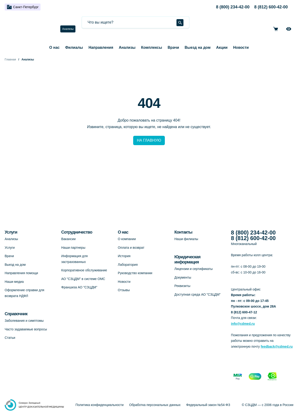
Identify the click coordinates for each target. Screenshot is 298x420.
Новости (241, 47)
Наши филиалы (186, 239)
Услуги (10, 247)
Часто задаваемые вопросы (26, 329)
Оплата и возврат (131, 247)
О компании (127, 239)
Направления (100, 47)
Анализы (68, 29)
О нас (54, 47)
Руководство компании (135, 273)
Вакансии (68, 239)
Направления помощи (21, 273)
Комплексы (151, 47)
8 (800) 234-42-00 (233, 7)
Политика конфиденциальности (99, 405)
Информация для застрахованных (74, 259)
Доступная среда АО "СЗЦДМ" (197, 294)
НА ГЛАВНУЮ (149, 140)
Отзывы (124, 290)
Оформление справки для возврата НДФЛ (24, 293)
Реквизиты (182, 286)
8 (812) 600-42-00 (271, 7)
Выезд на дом (197, 47)
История (124, 256)
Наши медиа (14, 282)
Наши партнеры (73, 247)
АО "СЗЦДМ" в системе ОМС (83, 279)
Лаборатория (128, 264)
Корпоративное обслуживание (84, 270)
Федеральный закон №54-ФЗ (208, 405)
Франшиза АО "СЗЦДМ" (79, 287)
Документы (182, 277)
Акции (221, 47)
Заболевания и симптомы (24, 320)
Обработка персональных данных (155, 405)
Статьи (10, 338)
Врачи (173, 47)
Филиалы (74, 47)
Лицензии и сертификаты (193, 269)
